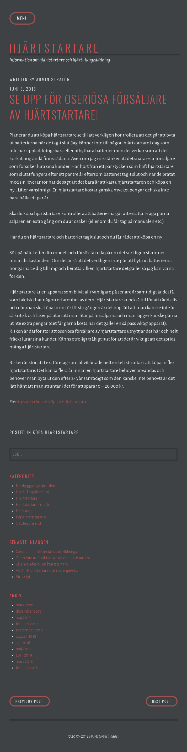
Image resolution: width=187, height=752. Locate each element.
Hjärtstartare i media (33, 504)
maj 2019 (23, 617)
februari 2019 (27, 624)
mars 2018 (24, 661)
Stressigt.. (24, 577)
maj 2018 (23, 649)
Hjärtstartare (54, 47)
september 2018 (29, 630)
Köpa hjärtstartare (55, 432)
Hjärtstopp (25, 511)
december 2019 (28, 611)
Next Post (165, 701)
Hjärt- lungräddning (32, 492)
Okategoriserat (28, 523)
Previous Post (32, 701)
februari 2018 (27, 668)
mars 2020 (24, 605)
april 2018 (24, 655)
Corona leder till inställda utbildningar (47, 552)
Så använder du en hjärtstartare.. (43, 564)
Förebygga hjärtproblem (36, 486)
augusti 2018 (26, 636)
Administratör (53, 79)
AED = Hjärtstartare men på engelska (47, 570)
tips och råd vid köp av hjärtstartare (53, 401)
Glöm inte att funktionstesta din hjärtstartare (53, 558)
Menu (22, 18)
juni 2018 (23, 643)
